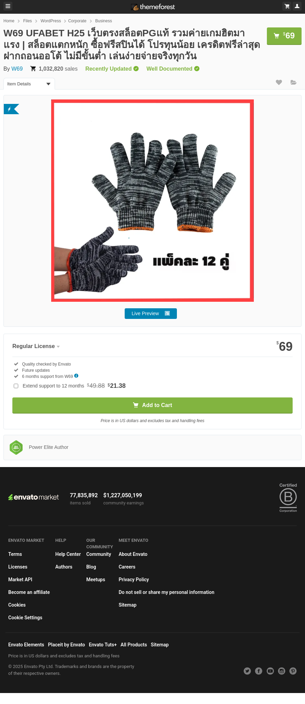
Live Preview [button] (145, 313)
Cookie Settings (25, 617)
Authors (63, 567)
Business (103, 21)
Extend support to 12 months (74, 386)
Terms (15, 554)
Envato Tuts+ (103, 644)
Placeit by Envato (66, 644)
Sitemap (127, 605)
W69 (17, 69)
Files (27, 21)
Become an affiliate (29, 592)
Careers (126, 567)
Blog (91, 567)
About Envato (132, 554)
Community (98, 554)
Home (8, 21)
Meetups (95, 579)
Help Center (68, 554)
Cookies (17, 605)
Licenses (17, 567)
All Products (134, 644)
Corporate (77, 21)
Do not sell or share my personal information (166, 592)
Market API (20, 579)
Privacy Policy (133, 579)
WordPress (51, 21)
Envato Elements (26, 644)
